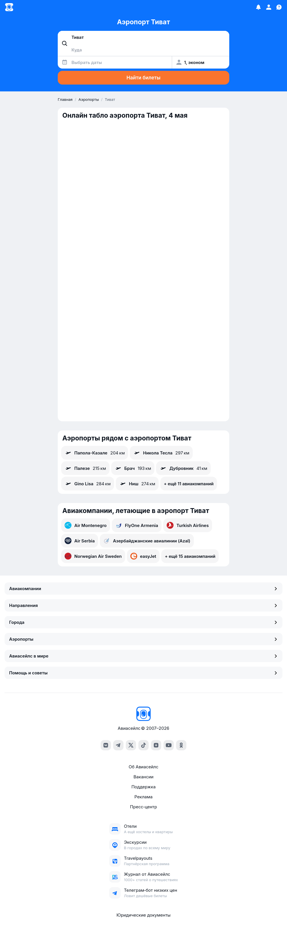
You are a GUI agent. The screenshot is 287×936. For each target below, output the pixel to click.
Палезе (85, 468)
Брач (133, 468)
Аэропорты (143, 639)
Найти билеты (144, 78)
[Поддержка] (279, 7)
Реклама (143, 796)
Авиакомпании (143, 588)
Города (143, 622)
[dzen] (156, 745)
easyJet (143, 556)
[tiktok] (143, 745)
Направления (143, 605)
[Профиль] (268, 7)
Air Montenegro (86, 525)
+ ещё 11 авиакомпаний (189, 483)
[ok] (181, 745)
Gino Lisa (88, 483)
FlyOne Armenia (136, 525)
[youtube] (168, 745)
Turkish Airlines (188, 525)
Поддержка (143, 786)
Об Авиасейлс (143, 766)
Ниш (137, 483)
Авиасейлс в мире (143, 656)
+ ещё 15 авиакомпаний (190, 556)
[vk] (105, 745)
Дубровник (183, 468)
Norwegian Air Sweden (93, 556)
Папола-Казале (95, 452)
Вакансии (143, 776)
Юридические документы (143, 915)
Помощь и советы (143, 673)
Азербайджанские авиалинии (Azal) (146, 540)
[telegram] (118, 745)
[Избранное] (258, 7)
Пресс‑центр (143, 806)
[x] (130, 745)
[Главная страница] (9, 7)
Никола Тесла (161, 452)
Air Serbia (80, 540)
